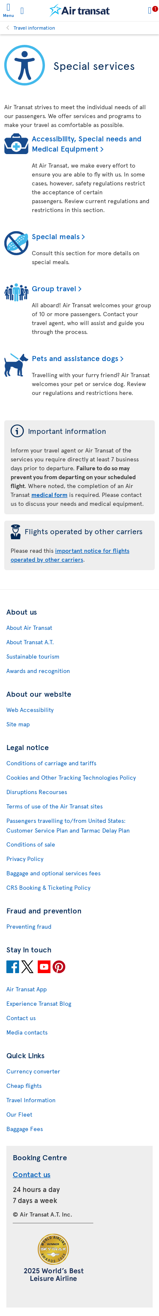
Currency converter (33, 1071)
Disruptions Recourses (36, 792)
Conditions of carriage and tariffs (51, 763)
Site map (18, 724)
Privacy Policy (24, 859)
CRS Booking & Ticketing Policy (48, 887)
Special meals (56, 236)
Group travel (54, 288)
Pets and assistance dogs (75, 358)
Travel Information (31, 1100)
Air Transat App (26, 989)
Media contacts (26, 1032)
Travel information (34, 27)
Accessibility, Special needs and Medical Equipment (87, 143)
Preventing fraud (28, 926)
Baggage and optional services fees (53, 873)
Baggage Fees (24, 1129)
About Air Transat (29, 628)
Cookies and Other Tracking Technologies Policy (71, 777)
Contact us (21, 1018)
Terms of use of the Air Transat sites (54, 806)
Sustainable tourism (32, 656)
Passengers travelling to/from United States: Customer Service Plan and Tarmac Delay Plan (68, 825)
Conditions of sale (30, 844)
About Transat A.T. (30, 642)
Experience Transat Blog (38, 1003)
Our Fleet (19, 1114)
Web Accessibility (29, 710)
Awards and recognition (38, 671)
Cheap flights (24, 1085)
